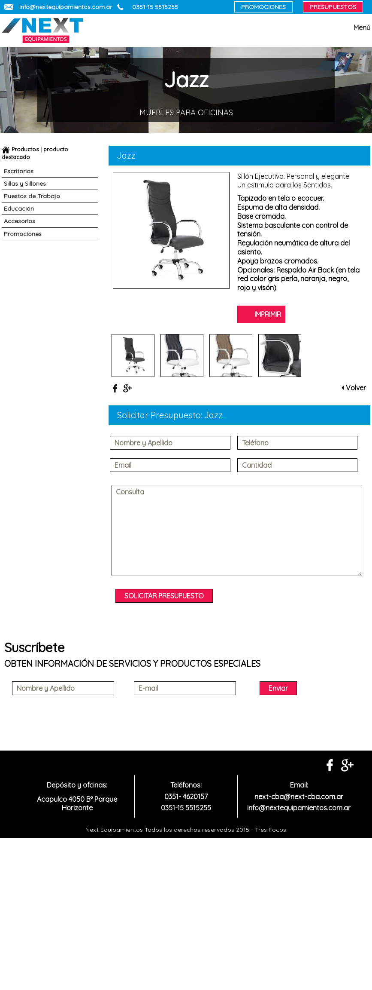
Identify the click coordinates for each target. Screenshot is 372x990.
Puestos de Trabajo (32, 196)
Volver (356, 387)
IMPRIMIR (267, 314)
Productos (25, 149)
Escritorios (18, 171)
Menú (362, 27)
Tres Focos (269, 830)
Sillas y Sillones (25, 183)
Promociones (23, 234)
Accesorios (19, 221)
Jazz (213, 415)
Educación (19, 208)
